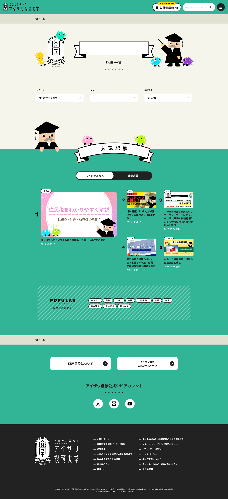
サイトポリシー (149, 454)
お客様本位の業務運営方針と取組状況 (114, 454)
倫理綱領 (101, 449)
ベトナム (95, 300)
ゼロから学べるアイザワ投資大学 (21, 7)
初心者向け (143, 300)
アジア (119, 300)
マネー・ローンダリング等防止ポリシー (161, 444)
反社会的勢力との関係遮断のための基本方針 (163, 439)
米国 (130, 300)
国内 (108, 300)
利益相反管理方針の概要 (108, 459)
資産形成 (110, 306)
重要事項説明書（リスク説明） (111, 444)
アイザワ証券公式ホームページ (147, 363)
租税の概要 (147, 469)
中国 (157, 300)
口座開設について (80, 363)
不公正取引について (151, 459)
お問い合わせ (103, 439)
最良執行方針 (103, 464)
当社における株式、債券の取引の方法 (160, 464)
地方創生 (124, 306)
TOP (36, 18)
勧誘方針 (101, 469)
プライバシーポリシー (152, 449)
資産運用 (95, 306)
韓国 (167, 300)
